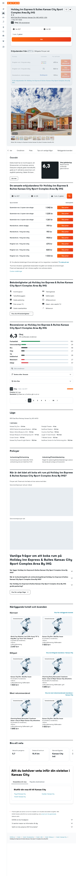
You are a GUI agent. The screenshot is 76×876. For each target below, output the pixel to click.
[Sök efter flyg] (3, 9)
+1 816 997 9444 (16, 20)
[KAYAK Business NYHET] (3, 36)
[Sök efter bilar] (3, 17)
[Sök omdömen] (43, 368)
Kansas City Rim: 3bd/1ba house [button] (52, 636)
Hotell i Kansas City (20, 797)
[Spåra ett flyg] (3, 31)
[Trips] (3, 41)
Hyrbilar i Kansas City (48, 794)
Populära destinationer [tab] (37, 782)
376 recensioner (24, 23)
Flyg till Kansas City (20, 794)
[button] (3, 3)
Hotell (18, 837)
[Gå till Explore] (3, 27)
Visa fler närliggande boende (63, 612)
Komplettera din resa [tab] (20, 782)
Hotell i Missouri (49, 837)
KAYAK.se (12, 837)
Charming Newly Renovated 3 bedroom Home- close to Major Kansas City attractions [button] (57, 678)
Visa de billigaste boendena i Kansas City (59, 653)
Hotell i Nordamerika (28, 837)
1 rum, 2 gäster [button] (18, 34)
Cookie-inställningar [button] (16, 271)
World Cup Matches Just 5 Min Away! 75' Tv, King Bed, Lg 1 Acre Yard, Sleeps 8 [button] (25, 637)
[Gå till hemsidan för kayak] (13, 3)
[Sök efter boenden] (3, 13)
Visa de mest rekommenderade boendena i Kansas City (59, 694)
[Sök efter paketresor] (3, 22)
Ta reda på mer (64, 262)
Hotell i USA (39, 837)
